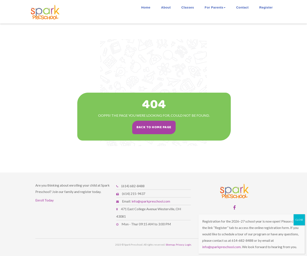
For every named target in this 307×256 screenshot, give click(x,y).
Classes (187, 7)
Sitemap (170, 244)
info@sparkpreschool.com (151, 201)
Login (188, 244)
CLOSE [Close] (299, 219)
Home (145, 7)
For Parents (215, 7)
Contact (242, 7)
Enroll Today (44, 200)
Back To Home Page (156, 127)
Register (266, 7)
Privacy (180, 244)
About (166, 7)
